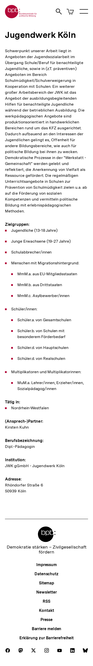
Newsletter (46, 592)
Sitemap (46, 583)
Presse (46, 619)
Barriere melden (47, 628)
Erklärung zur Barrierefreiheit (46, 638)
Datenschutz (46, 574)
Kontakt (46, 610)
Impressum (46, 564)
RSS (46, 601)
